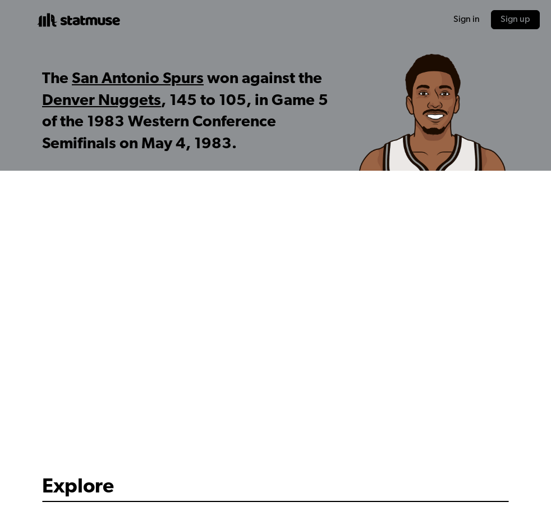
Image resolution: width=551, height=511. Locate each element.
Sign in (466, 19)
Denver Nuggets (101, 101)
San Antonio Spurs (138, 79)
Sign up (515, 19)
